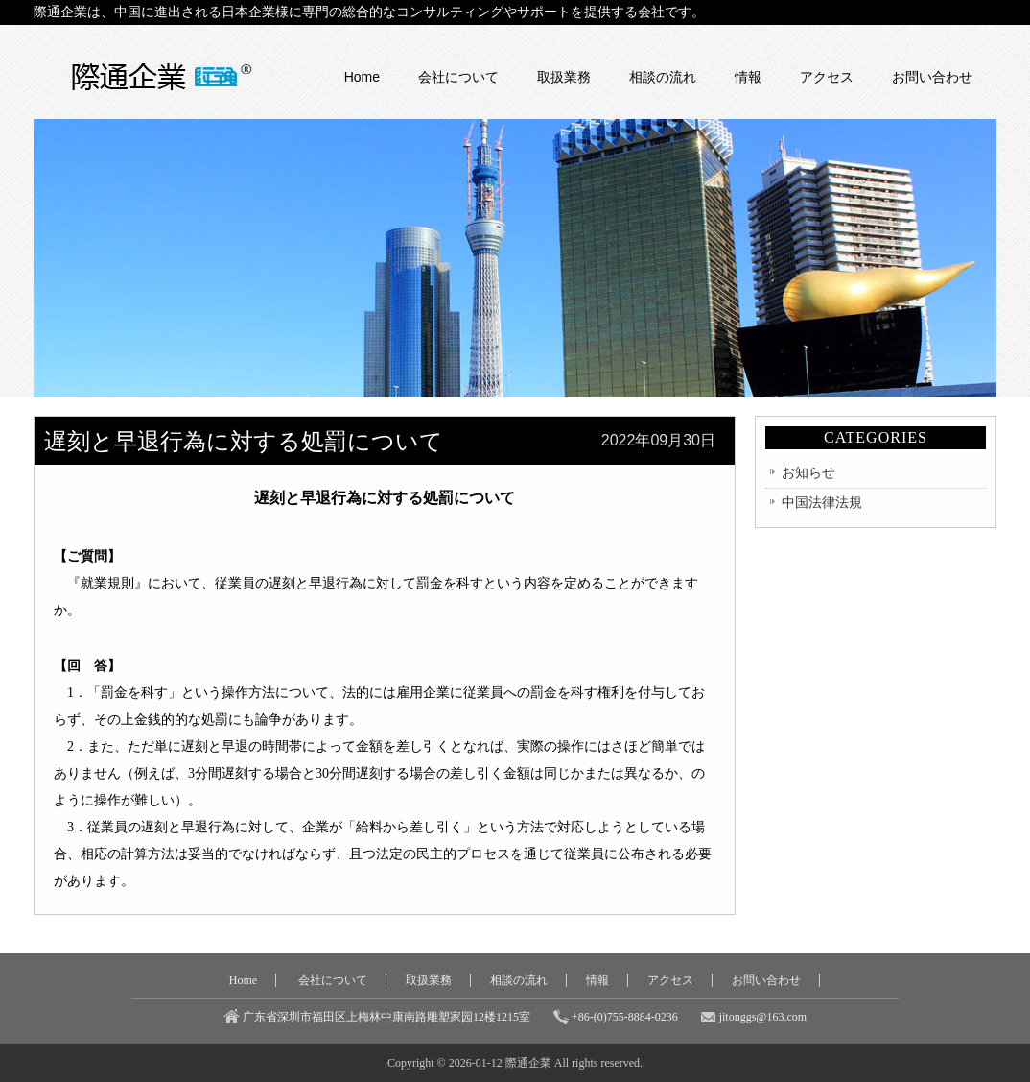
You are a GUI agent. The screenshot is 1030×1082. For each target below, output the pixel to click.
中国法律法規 (822, 502)
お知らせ (808, 473)
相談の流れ (662, 76)
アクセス (827, 76)
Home (362, 76)
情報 (748, 76)
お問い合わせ (932, 76)
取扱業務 (564, 76)
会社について (458, 76)
